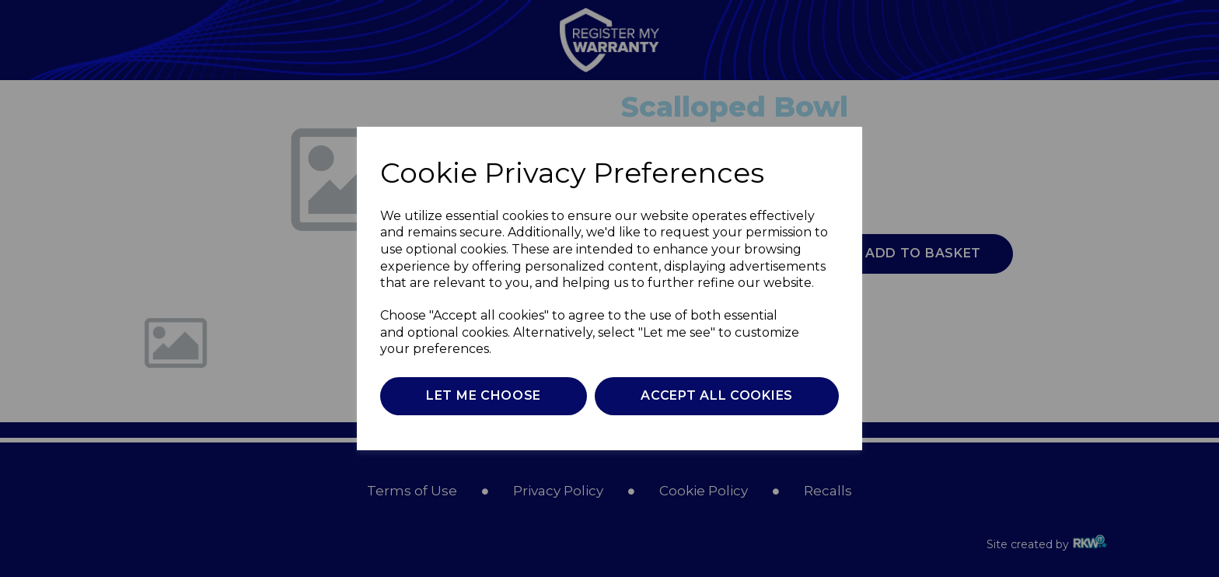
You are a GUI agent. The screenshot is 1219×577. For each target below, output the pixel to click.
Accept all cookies (717, 395)
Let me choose (483, 395)
